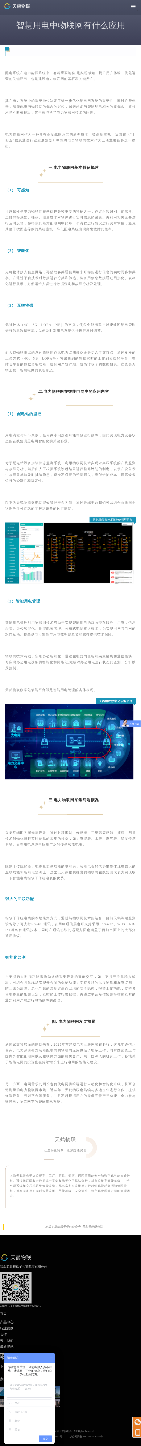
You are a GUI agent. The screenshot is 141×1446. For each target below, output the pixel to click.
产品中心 (6, 1322)
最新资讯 (6, 1346)
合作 (3, 1334)
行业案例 (6, 1328)
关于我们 (6, 1340)
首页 (3, 1313)
